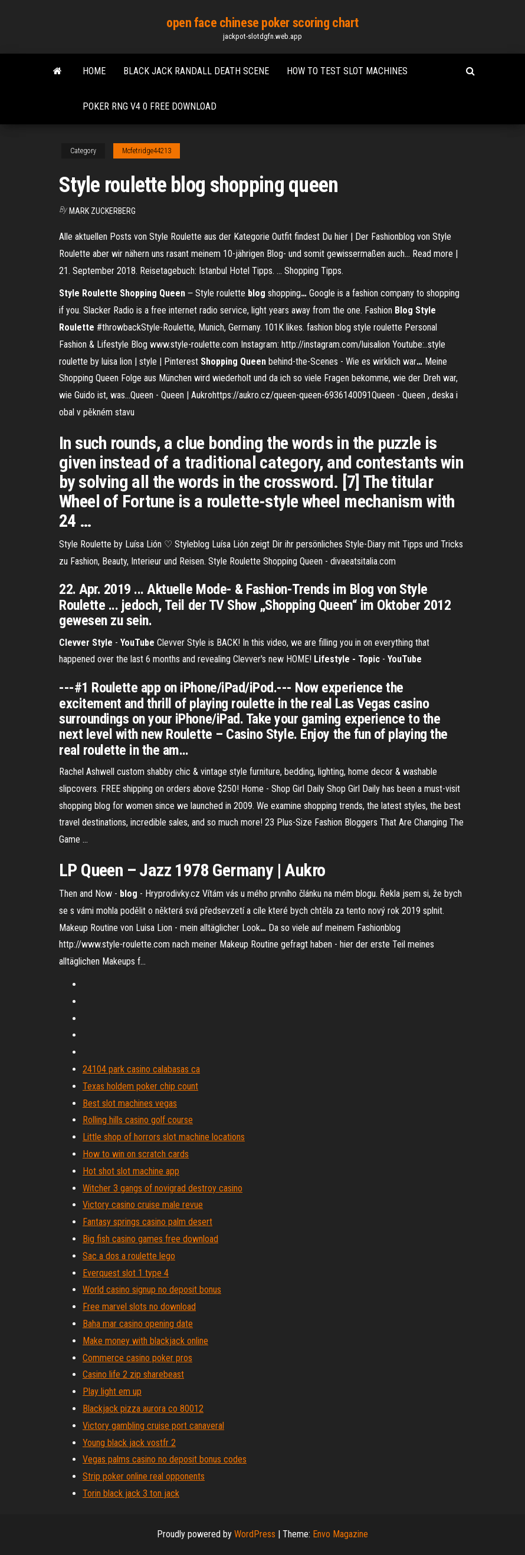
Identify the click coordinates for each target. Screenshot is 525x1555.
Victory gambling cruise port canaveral (153, 1425)
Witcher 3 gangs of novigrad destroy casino (162, 1188)
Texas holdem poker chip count (140, 1086)
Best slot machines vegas (130, 1103)
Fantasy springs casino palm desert (147, 1221)
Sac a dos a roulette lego (129, 1256)
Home (94, 71)
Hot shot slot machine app (131, 1171)
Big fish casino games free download (150, 1238)
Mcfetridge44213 (146, 151)
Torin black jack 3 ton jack (131, 1493)
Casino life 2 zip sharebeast (133, 1374)
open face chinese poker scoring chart (262, 22)
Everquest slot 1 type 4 (126, 1273)
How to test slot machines (347, 71)
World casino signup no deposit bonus (152, 1289)
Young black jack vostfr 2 (129, 1442)
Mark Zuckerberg (102, 211)
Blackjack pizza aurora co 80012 (143, 1408)
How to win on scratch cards (136, 1154)
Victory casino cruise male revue (143, 1204)
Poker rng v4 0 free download (149, 106)
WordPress (254, 1534)
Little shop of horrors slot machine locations (164, 1137)
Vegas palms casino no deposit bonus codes (165, 1459)
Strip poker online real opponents (144, 1476)
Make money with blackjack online (145, 1340)
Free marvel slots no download (139, 1306)
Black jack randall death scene (196, 71)
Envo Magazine (340, 1534)
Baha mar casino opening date (138, 1323)
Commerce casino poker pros (137, 1357)
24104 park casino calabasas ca (141, 1069)
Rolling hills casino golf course (138, 1119)
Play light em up (112, 1391)
